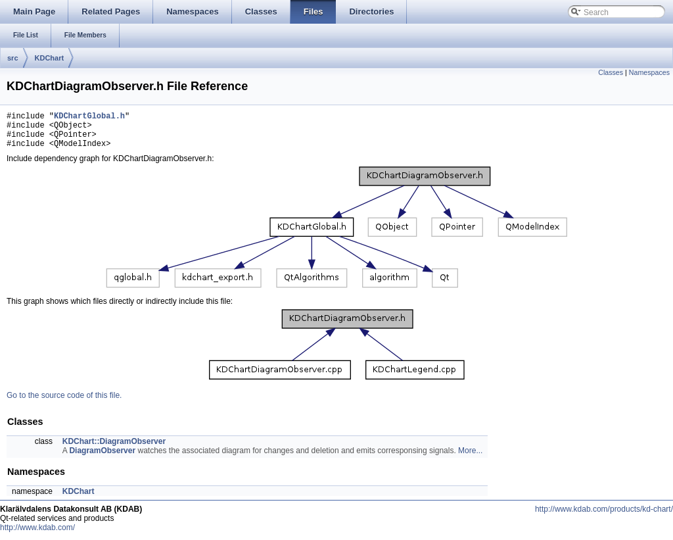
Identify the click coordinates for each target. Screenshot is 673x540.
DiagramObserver (102, 458)
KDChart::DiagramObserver (114, 449)
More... (470, 458)
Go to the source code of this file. (64, 403)
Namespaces (649, 72)
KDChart (49, 58)
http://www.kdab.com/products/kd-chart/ (604, 517)
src (12, 58)
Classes (610, 72)
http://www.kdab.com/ (37, 535)
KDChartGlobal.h (89, 117)
